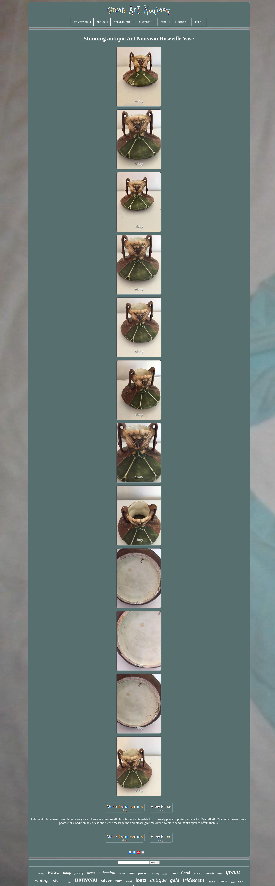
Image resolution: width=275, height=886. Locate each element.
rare (118, 881)
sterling (155, 873)
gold (174, 880)
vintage (42, 880)
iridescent (193, 880)
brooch (210, 873)
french (223, 881)
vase (54, 872)
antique (158, 880)
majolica (197, 873)
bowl (233, 882)
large (219, 873)
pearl (129, 881)
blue (240, 881)
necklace (68, 882)
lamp (67, 873)
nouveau (86, 879)
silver (106, 880)
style (57, 880)
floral (185, 873)
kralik (165, 874)
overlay (41, 873)
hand (174, 873)
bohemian (106, 872)
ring (132, 873)
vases (122, 873)
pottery (78, 873)
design (211, 881)
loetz (140, 880)
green (233, 871)
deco (91, 873)
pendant (143, 873)
